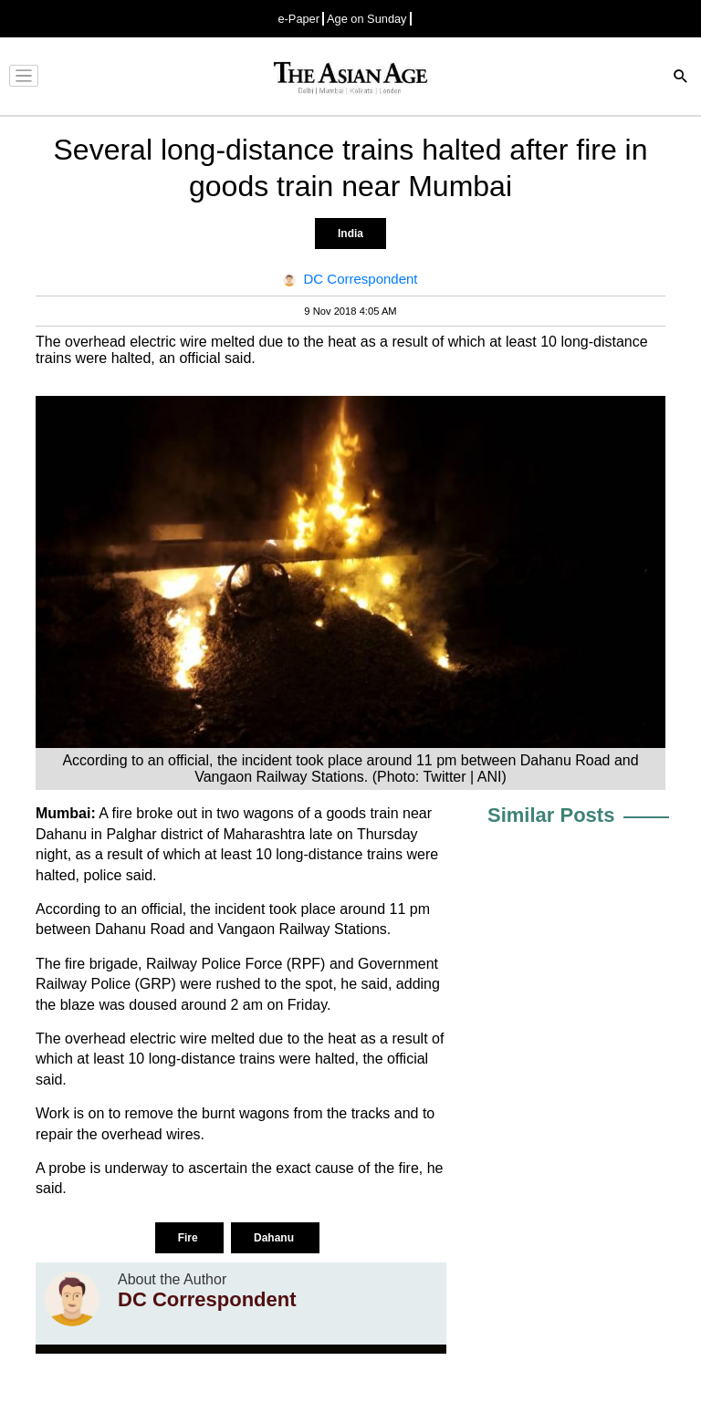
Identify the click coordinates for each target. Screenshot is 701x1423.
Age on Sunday (367, 19)
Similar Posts (550, 815)
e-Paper (298, 19)
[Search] (681, 78)
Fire (189, 1237)
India (350, 233)
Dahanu (275, 1237)
